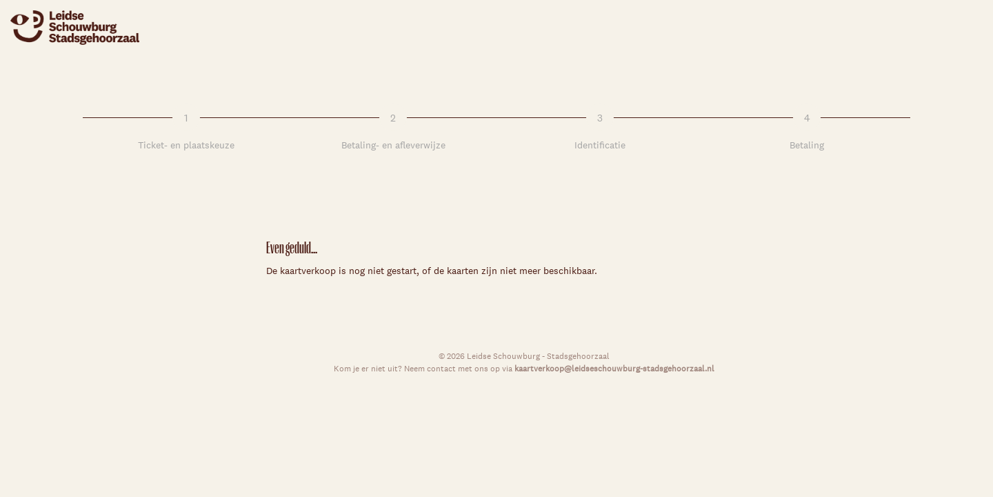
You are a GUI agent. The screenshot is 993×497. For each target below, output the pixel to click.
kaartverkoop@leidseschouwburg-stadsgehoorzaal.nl (614, 368)
